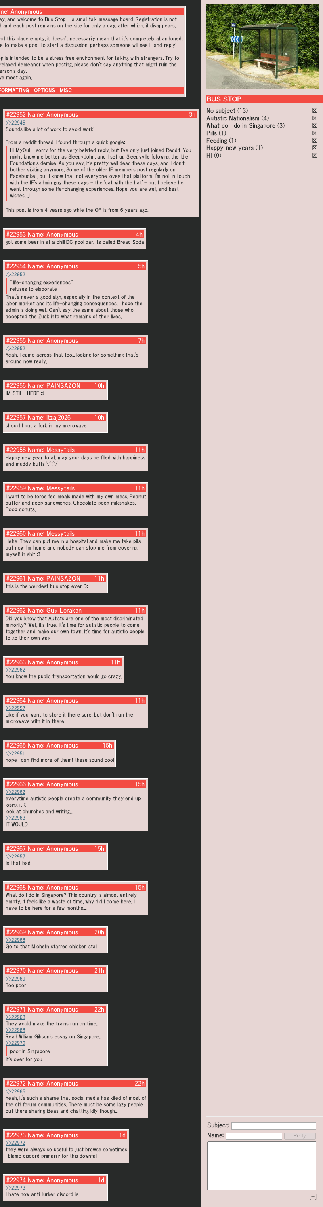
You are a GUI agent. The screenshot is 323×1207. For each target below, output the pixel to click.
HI (209, 155)
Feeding (216, 140)
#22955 (16, 340)
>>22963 (15, 817)
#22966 (16, 784)
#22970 (16, 970)
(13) (242, 110)
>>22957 (15, 708)
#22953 (16, 234)
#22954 (16, 266)
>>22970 (15, 1043)
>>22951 (15, 753)
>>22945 (15, 122)
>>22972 (15, 1143)
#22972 (16, 1083)
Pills (211, 133)
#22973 (16, 1135)
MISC (66, 90)
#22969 (16, 932)
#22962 (16, 610)
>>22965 (15, 1091)
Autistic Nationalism (233, 118)
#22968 (16, 887)
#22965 (16, 745)
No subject (221, 110)
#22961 (16, 578)
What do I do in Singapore (240, 125)
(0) (217, 155)
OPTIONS (44, 90)
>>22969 (15, 978)
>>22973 (15, 1187)
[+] (313, 1196)
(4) (265, 118)
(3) (281, 125)
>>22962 (15, 669)
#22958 (16, 449)
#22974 (16, 1180)
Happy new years (230, 147)
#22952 (16, 114)
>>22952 (15, 274)
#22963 (16, 662)
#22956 (16, 385)
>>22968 (15, 940)
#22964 (16, 700)
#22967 (16, 848)
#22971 (16, 1009)
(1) (222, 133)
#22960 (16, 533)
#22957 (16, 417)
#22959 (16, 488)
